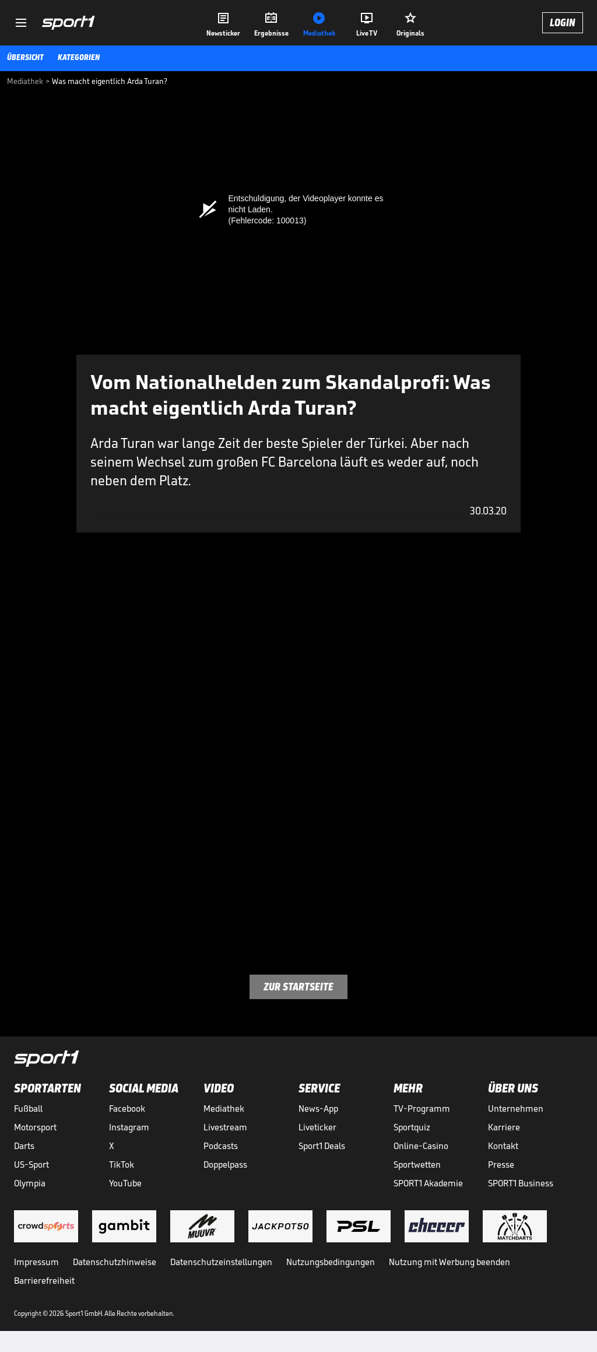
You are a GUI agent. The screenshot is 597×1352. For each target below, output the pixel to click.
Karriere (504, 1127)
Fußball (28, 1108)
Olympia (29, 1183)
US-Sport (31, 1164)
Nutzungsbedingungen (330, 1261)
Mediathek (223, 1108)
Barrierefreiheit (44, 1280)
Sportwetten (417, 1164)
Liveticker (317, 1127)
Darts (24, 1145)
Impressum (36, 1261)
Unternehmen (515, 1108)
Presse (501, 1164)
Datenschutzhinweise (114, 1261)
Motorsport (35, 1127)
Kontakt (503, 1145)
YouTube (125, 1183)
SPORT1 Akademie (428, 1183)
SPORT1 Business (520, 1183)
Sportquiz (412, 1127)
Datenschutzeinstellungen (221, 1261)
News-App (318, 1108)
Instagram (129, 1127)
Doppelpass (225, 1164)
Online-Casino (421, 1145)
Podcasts (220, 1145)
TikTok (121, 1164)
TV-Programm (422, 1108)
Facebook (127, 1108)
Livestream (225, 1127)
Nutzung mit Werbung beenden (449, 1261)
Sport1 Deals (321, 1145)
